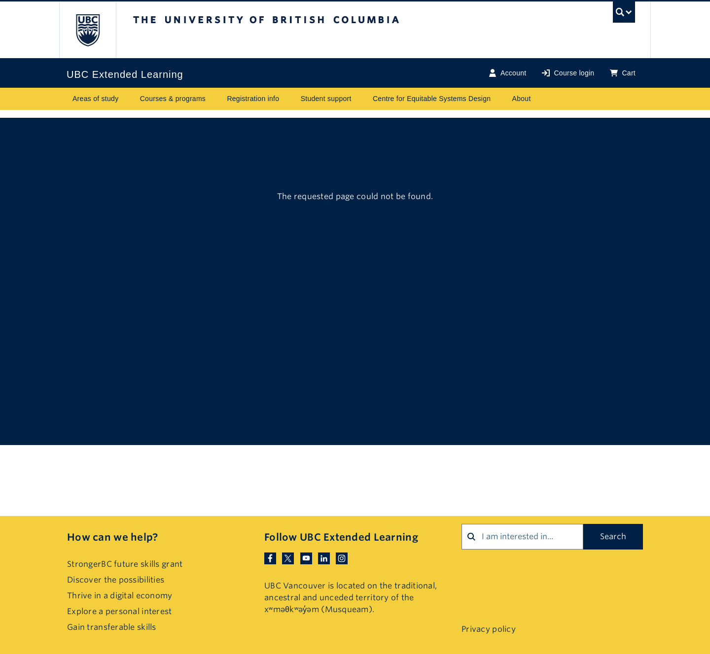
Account (508, 73)
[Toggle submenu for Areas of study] (128, 99)
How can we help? (112, 537)
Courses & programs (173, 99)
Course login (568, 73)
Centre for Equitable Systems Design (432, 99)
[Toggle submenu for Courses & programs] (215, 99)
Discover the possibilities (115, 580)
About (521, 99)
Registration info (253, 99)
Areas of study (95, 99)
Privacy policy (489, 629)
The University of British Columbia (87, 29)
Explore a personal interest (119, 611)
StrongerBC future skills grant (124, 564)
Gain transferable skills (111, 627)
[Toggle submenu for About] (540, 99)
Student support (326, 99)
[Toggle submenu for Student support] (361, 99)
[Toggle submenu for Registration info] (289, 99)
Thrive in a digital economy (120, 595)
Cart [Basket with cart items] (623, 73)
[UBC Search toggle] (624, 14)
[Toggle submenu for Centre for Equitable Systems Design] (500, 99)
